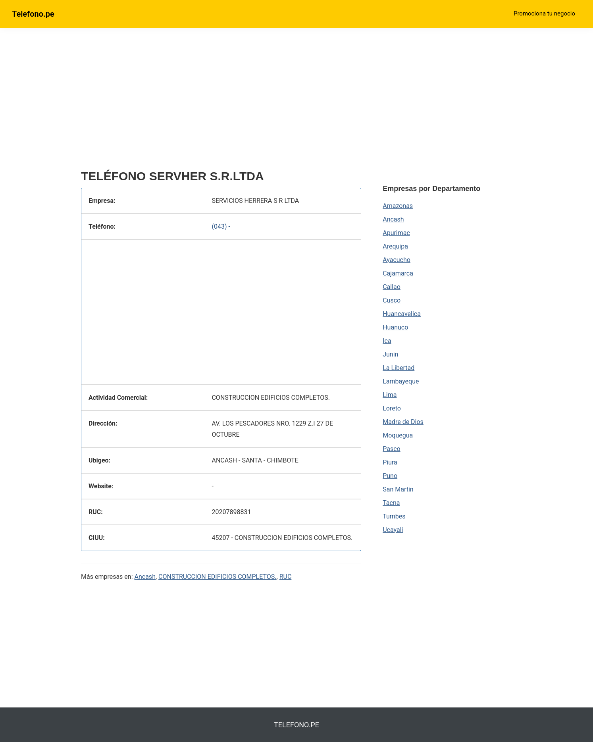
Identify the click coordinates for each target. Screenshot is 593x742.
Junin (390, 354)
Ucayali (393, 530)
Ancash (145, 576)
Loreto (392, 408)
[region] (221, 102)
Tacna (391, 503)
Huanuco (395, 327)
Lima (390, 395)
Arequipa (395, 246)
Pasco (391, 449)
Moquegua (398, 435)
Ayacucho (396, 260)
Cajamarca (398, 273)
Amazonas (398, 206)
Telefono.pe (33, 14)
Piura (390, 462)
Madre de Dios (403, 422)
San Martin (398, 489)
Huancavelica (402, 314)
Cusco (391, 300)
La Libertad (398, 368)
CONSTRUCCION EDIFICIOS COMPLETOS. (217, 576)
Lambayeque (401, 381)
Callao (391, 287)
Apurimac (396, 233)
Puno (390, 476)
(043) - (221, 226)
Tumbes (394, 516)
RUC (285, 576)
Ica (387, 341)
